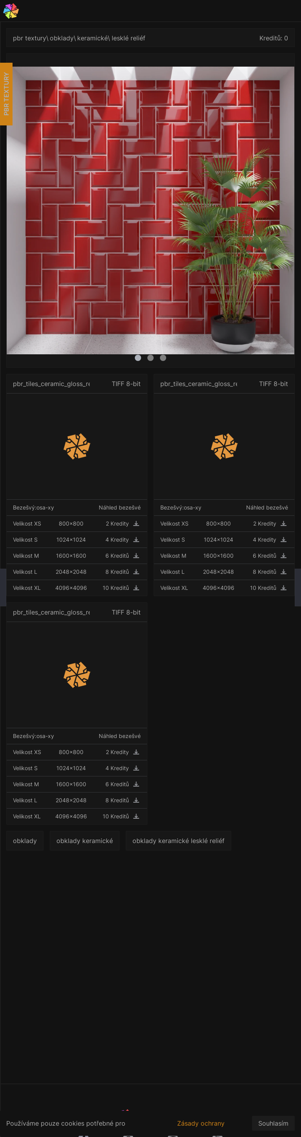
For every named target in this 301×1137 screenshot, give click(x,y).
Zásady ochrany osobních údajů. (201, 1127)
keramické (92, 38)
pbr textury (29, 38)
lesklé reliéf (128, 38)
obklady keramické (84, 841)
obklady (62, 38)
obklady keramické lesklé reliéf (178, 841)
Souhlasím (273, 1123)
